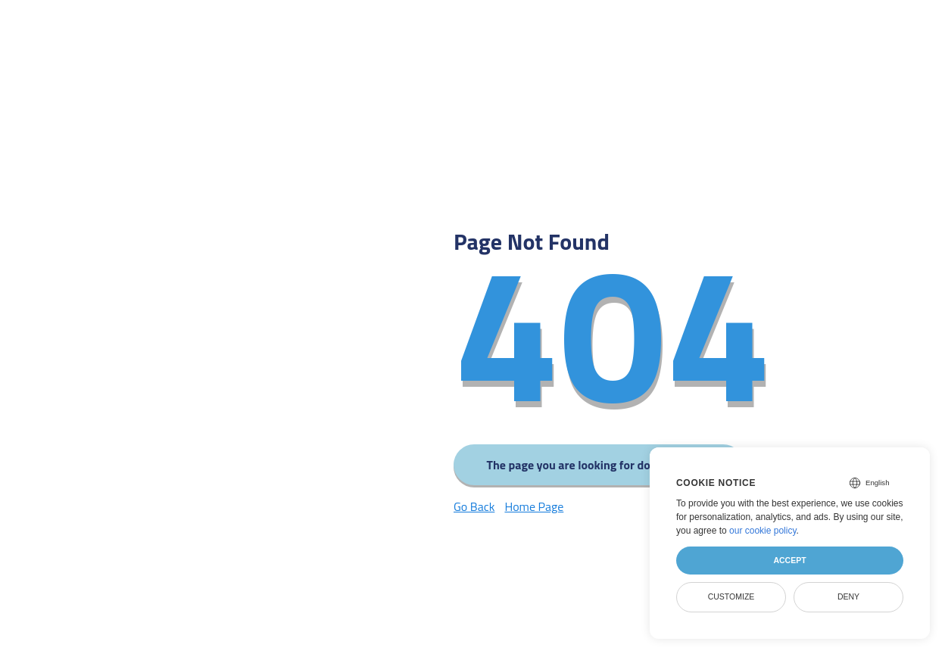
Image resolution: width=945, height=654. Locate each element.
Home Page (533, 506)
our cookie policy (763, 530)
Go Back (474, 506)
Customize (731, 596)
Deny (848, 596)
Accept (789, 560)
